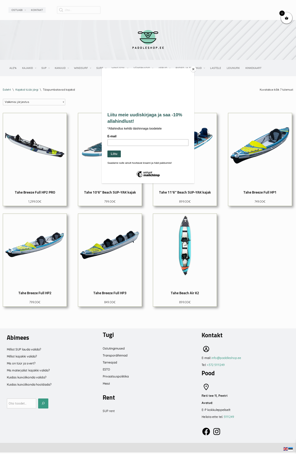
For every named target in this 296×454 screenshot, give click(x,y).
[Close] (193, 69)
